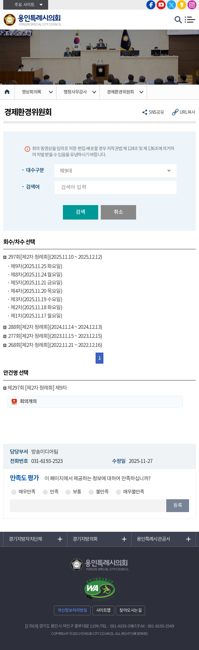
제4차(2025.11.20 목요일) (36, 291)
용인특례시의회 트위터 (171, 4)
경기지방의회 (85, 539)
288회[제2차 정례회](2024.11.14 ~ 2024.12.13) (55, 327)
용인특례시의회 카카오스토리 (181, 4)
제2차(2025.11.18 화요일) (36, 308)
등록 (177, 505)
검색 (80, 212)
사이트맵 (103, 610)
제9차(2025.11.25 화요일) (36, 266)
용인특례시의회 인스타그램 (191, 4)
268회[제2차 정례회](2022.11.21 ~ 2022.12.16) (55, 345)
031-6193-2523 (47, 461)
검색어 (32, 187)
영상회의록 (31, 92)
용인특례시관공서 (153, 539)
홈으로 (7, 92)
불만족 (102, 492)
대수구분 (35, 170)
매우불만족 (133, 492)
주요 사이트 (24, 5)
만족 (54, 492)
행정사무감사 (75, 92)
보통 (77, 492)
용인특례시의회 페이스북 (150, 4)
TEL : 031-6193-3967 (118, 626)
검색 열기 (178, 20)
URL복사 (187, 112)
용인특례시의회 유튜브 (161, 4)
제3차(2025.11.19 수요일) (36, 299)
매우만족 (27, 492)
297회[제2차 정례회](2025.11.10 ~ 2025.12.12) (55, 257)
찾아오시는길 (130, 610)
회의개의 (28, 401)
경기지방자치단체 (25, 539)
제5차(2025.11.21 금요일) (36, 283)
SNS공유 (156, 112)
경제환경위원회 (120, 92)
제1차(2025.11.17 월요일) (36, 316)
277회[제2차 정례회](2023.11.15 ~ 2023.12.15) (55, 336)
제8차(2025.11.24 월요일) (36, 275)
